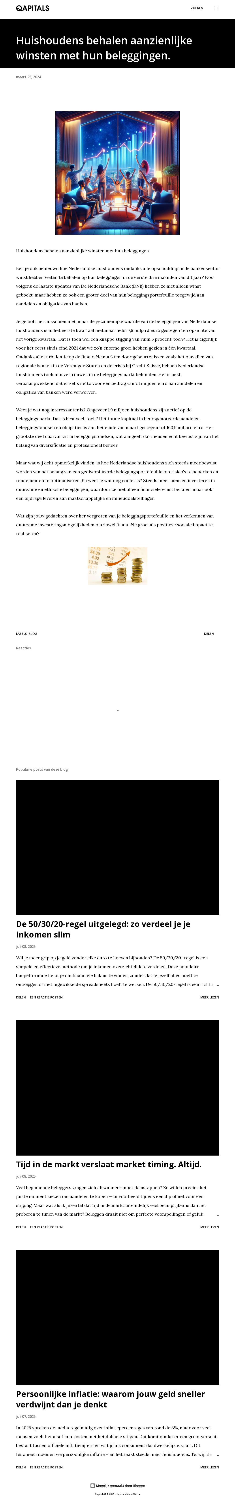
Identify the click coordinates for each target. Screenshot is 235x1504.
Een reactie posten (46, 997)
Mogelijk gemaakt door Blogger (117, 1485)
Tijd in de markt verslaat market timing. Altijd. (109, 1164)
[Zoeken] (197, 8)
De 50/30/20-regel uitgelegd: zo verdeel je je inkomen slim (103, 929)
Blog (32, 633)
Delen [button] (209, 633)
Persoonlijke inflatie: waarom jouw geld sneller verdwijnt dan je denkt (110, 1399)
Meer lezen (209, 997)
